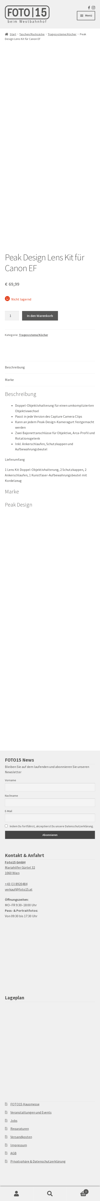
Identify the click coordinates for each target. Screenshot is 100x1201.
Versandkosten (21, 1137)
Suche (50, 1194)
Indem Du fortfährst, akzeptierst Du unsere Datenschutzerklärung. (49, 826)
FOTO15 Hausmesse (24, 1104)
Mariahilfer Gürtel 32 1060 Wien (20, 867)
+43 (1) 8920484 (16, 884)
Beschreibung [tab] (15, 367)
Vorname (10, 780)
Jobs (13, 1120)
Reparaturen (19, 1128)
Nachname (11, 795)
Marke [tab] (9, 380)
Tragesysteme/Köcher (62, 34)
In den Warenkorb (40, 316)
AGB (13, 1153)
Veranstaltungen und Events (31, 1112)
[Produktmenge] (12, 316)
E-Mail (8, 811)
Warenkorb (78, 1190)
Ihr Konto (16, 1194)
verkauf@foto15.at (18, 889)
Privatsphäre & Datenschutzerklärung (38, 1161)
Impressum (18, 1145)
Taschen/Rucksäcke (32, 34)
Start (13, 34)
